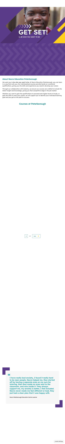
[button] (58, 441)
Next (35, 236)
